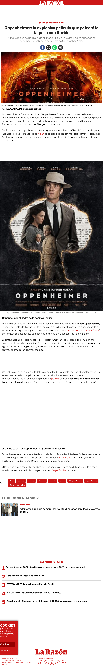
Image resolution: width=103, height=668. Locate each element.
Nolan (41, 133)
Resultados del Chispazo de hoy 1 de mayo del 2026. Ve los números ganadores (47, 601)
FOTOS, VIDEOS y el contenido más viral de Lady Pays (34, 592)
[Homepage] (51, 2)
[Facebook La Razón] (42, 47)
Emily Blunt (65, 457)
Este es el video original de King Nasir (25, 575)
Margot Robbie (58, 470)
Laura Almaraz (14, 109)
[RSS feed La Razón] (57, 662)
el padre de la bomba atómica (83, 330)
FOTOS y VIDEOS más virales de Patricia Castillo (31, 584)
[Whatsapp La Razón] (54, 47)
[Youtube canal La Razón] (63, 662)
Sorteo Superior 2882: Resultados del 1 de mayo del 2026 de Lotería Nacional (45, 567)
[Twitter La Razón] (48, 47)
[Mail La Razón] (60, 47)
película (55, 378)
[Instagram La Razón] (52, 662)
